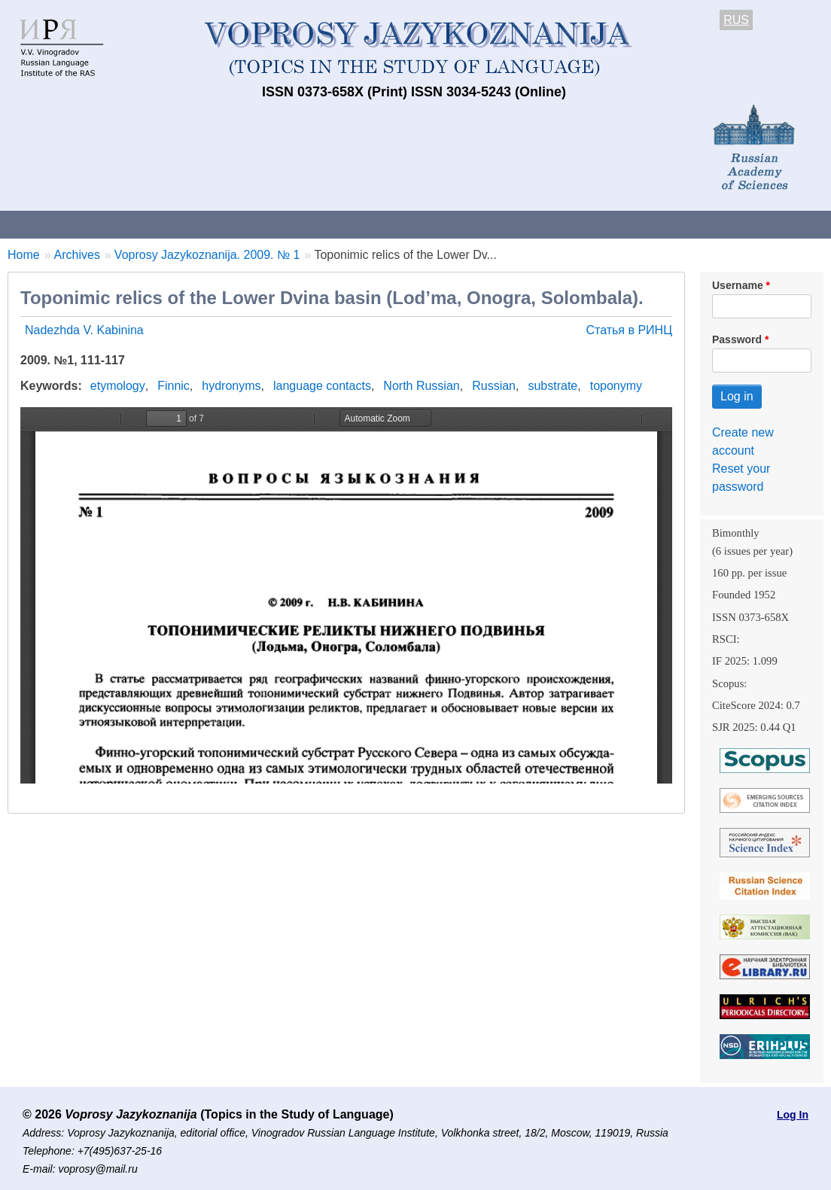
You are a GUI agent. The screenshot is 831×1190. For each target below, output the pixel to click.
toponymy (616, 385)
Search (797, 224)
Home (24, 254)
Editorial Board (707, 224)
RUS (736, 20)
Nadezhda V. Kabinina (84, 330)
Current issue (423, 224)
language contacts (322, 385)
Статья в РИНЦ (629, 330)
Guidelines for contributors (288, 224)
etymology (117, 385)
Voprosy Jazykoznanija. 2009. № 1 (207, 254)
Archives (512, 224)
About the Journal (62, 224)
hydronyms (231, 385)
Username (737, 285)
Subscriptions (602, 224)
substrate (552, 385)
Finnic (173, 385)
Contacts (163, 224)
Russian (494, 385)
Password (737, 339)
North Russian (421, 385)
